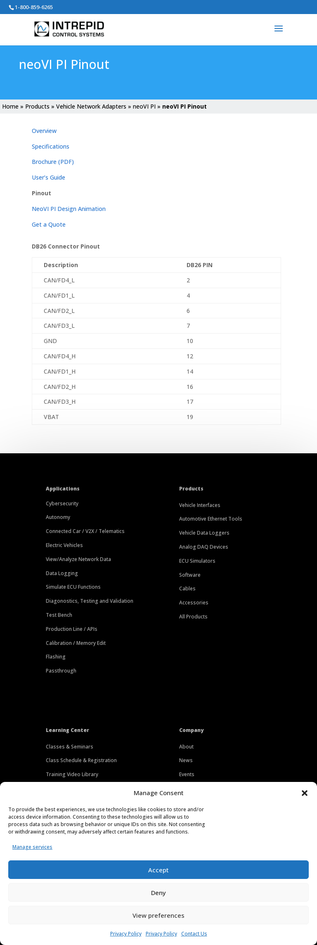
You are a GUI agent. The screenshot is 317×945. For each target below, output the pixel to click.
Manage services (32, 846)
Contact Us (194, 933)
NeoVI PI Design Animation (69, 209)
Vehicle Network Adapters (91, 106)
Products (37, 106)
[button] (304, 793)
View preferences (158, 915)
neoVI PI (144, 106)
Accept (158, 870)
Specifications (50, 146)
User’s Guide (48, 177)
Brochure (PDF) (53, 162)
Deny (158, 892)
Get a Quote (49, 224)
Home (10, 106)
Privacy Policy (126, 933)
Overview (44, 131)
